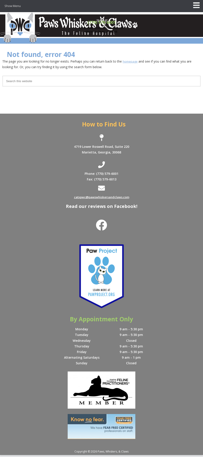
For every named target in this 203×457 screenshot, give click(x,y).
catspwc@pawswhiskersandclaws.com (101, 197)
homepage (130, 61)
